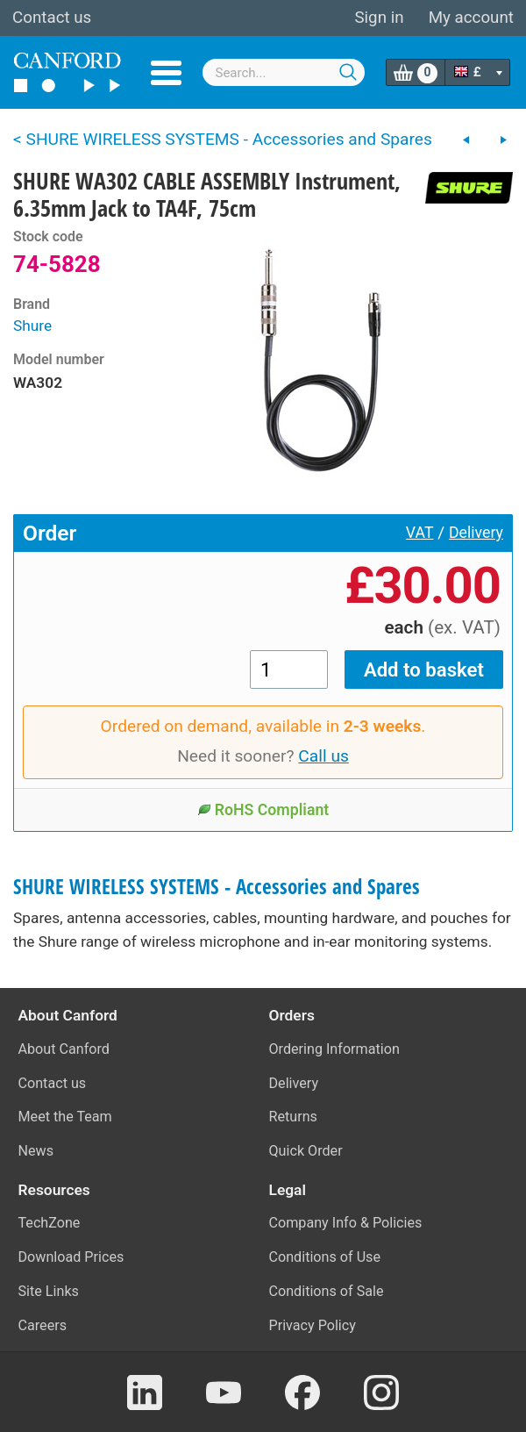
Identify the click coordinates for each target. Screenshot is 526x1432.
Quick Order (306, 1150)
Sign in (378, 17)
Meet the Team (65, 1116)
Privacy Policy (312, 1325)
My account (471, 17)
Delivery (476, 532)
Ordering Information (334, 1049)
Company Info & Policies (346, 1222)
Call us (323, 756)
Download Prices (71, 1257)
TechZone (49, 1222)
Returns (293, 1116)
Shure (32, 325)
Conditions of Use (325, 1257)
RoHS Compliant (263, 810)
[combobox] (284, 72)
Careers (43, 1325)
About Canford (64, 1049)
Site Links (48, 1291)
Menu (166, 73)
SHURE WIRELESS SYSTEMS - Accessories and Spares (216, 886)
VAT (420, 532)
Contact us (51, 17)
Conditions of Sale (326, 1291)
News (36, 1150)
